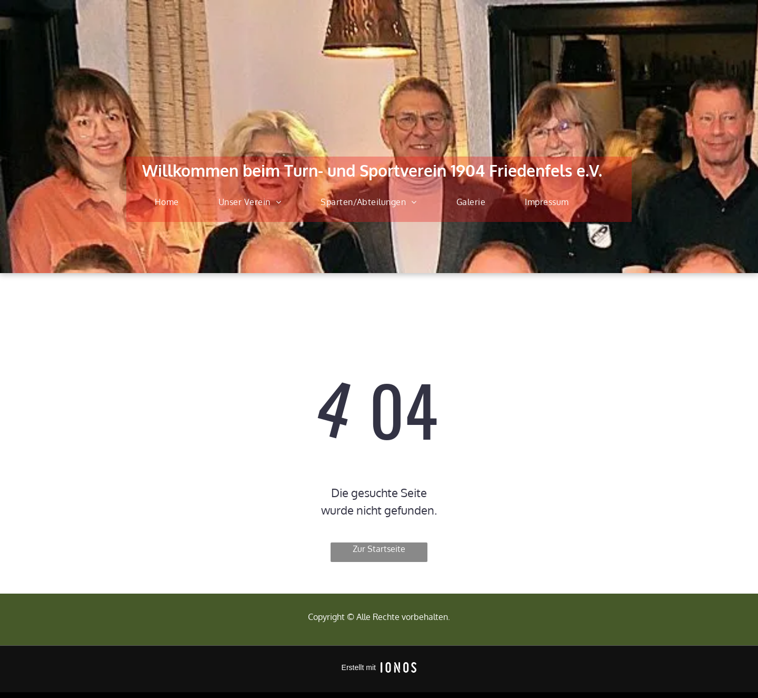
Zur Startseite (379, 549)
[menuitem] (171, 202)
